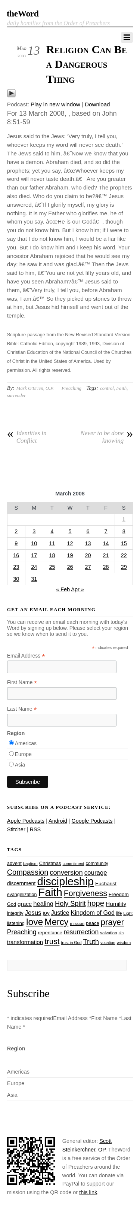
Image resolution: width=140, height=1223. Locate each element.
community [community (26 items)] (97, 863)
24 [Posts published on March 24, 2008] (34, 567)
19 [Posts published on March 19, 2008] (70, 555)
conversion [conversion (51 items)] (66, 872)
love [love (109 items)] (34, 922)
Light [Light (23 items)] (128, 913)
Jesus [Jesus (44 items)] (33, 912)
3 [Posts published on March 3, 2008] (33, 531)
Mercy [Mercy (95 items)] (56, 922)
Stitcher (16, 829)
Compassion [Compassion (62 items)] (27, 872)
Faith (121, 388)
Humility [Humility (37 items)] (116, 904)
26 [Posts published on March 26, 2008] (70, 567)
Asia (20, 765)
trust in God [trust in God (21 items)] (71, 942)
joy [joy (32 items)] (46, 913)
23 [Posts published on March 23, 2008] (16, 567)
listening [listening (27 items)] (16, 923)
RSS (35, 829)
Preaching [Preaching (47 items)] (22, 932)
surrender (16, 395)
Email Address (26, 655)
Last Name (22, 709)
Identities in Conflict (27, 437)
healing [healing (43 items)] (43, 903)
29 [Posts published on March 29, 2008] (124, 567)
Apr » (77, 589)
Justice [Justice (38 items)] (60, 913)
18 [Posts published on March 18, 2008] (52, 555)
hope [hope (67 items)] (95, 903)
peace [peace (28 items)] (92, 923)
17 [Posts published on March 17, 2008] (34, 555)
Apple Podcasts (25, 821)
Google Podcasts (92, 821)
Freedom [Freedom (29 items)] (119, 894)
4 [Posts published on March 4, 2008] (51, 531)
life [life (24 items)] (119, 913)
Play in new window (55, 104)
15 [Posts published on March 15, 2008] (124, 543)
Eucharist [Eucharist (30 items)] (105, 883)
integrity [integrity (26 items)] (15, 913)
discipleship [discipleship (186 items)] (65, 881)
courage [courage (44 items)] (95, 872)
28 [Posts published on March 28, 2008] (106, 567)
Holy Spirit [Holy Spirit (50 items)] (70, 903)
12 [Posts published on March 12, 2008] (70, 543)
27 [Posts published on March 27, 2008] (88, 567)
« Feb (63, 589)
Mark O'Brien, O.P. (35, 388)
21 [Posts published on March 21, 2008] (106, 555)
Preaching (71, 388)
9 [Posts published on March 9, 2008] (16, 543)
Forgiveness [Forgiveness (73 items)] (85, 893)
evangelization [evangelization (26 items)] (22, 894)
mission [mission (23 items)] (77, 923)
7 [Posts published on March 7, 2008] (106, 531)
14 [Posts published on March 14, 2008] (106, 543)
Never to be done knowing (107, 437)
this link (88, 1192)
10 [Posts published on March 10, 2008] (34, 543)
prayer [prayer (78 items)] (112, 922)
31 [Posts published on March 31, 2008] (34, 579)
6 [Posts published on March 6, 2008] (88, 531)
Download (97, 104)
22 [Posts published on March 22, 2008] (124, 555)
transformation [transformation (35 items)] (25, 942)
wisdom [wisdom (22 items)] (124, 942)
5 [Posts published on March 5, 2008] (69, 531)
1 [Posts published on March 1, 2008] (123, 519)
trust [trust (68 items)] (51, 941)
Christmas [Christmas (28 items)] (50, 863)
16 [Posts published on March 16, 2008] (16, 555)
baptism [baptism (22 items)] (30, 863)
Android (58, 821)
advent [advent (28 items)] (14, 863)
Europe (23, 754)
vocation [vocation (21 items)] (107, 942)
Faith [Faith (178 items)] (50, 892)
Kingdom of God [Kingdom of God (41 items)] (93, 912)
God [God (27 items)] (11, 904)
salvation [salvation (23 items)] (108, 933)
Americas (26, 743)
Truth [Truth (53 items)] (91, 942)
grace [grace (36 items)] (25, 904)
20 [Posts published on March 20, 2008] (88, 555)
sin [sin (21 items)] (121, 933)
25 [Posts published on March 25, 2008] (52, 567)
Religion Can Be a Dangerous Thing (86, 64)
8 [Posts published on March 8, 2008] (123, 531)
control (107, 388)
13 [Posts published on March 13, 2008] (88, 543)
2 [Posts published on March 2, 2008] (16, 531)
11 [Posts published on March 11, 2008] (52, 543)
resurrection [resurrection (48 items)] (81, 932)
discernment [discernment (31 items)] (21, 883)
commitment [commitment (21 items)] (73, 863)
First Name (22, 682)
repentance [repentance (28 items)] (50, 932)
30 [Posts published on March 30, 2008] (16, 579)
